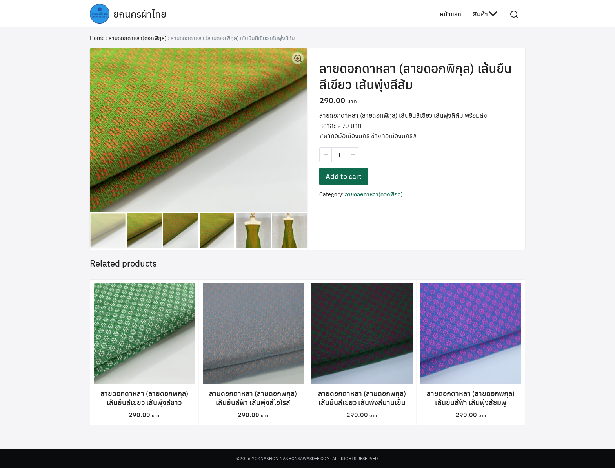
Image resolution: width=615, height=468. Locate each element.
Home (97, 38)
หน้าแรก (450, 13)
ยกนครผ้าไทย (139, 13)
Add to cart (344, 177)
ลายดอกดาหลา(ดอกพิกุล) (138, 38)
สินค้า (480, 13)
